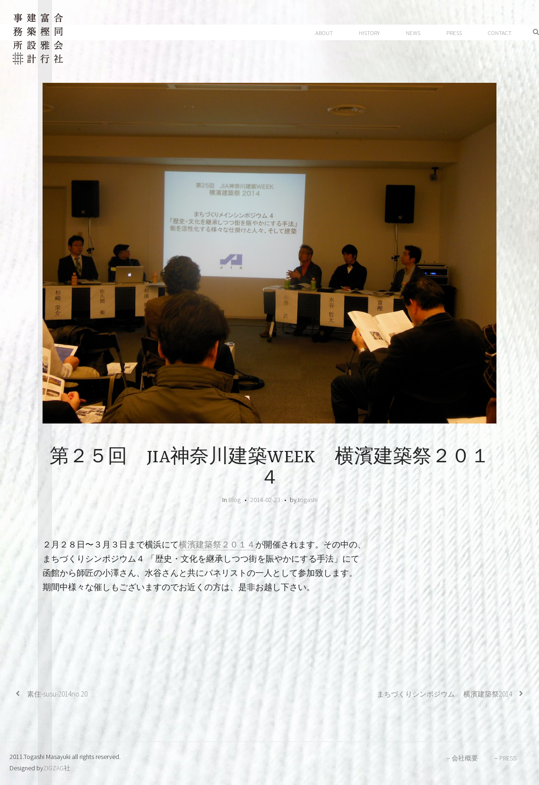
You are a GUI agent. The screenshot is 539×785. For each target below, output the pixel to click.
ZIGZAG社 (56, 768)
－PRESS (504, 758)
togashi (308, 499)
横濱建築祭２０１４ (217, 544)
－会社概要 (461, 758)
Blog (234, 499)
